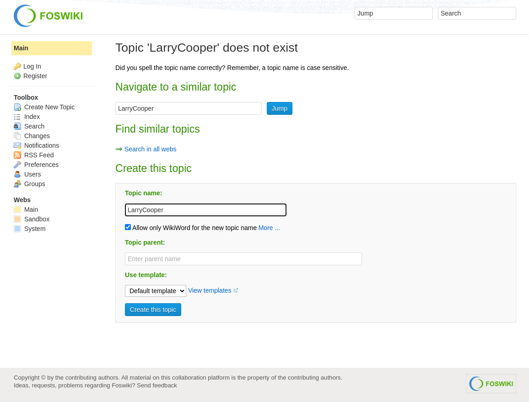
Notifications (36, 145)
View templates (210, 290)
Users (27, 174)
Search (29, 126)
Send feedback (157, 385)
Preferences (36, 164)
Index (27, 116)
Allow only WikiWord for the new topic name (191, 227)
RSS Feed (34, 155)
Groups (29, 184)
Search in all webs (150, 149)
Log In (32, 66)
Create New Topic (44, 107)
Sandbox (31, 219)
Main (21, 48)
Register (35, 76)
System (30, 228)
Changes (32, 135)
